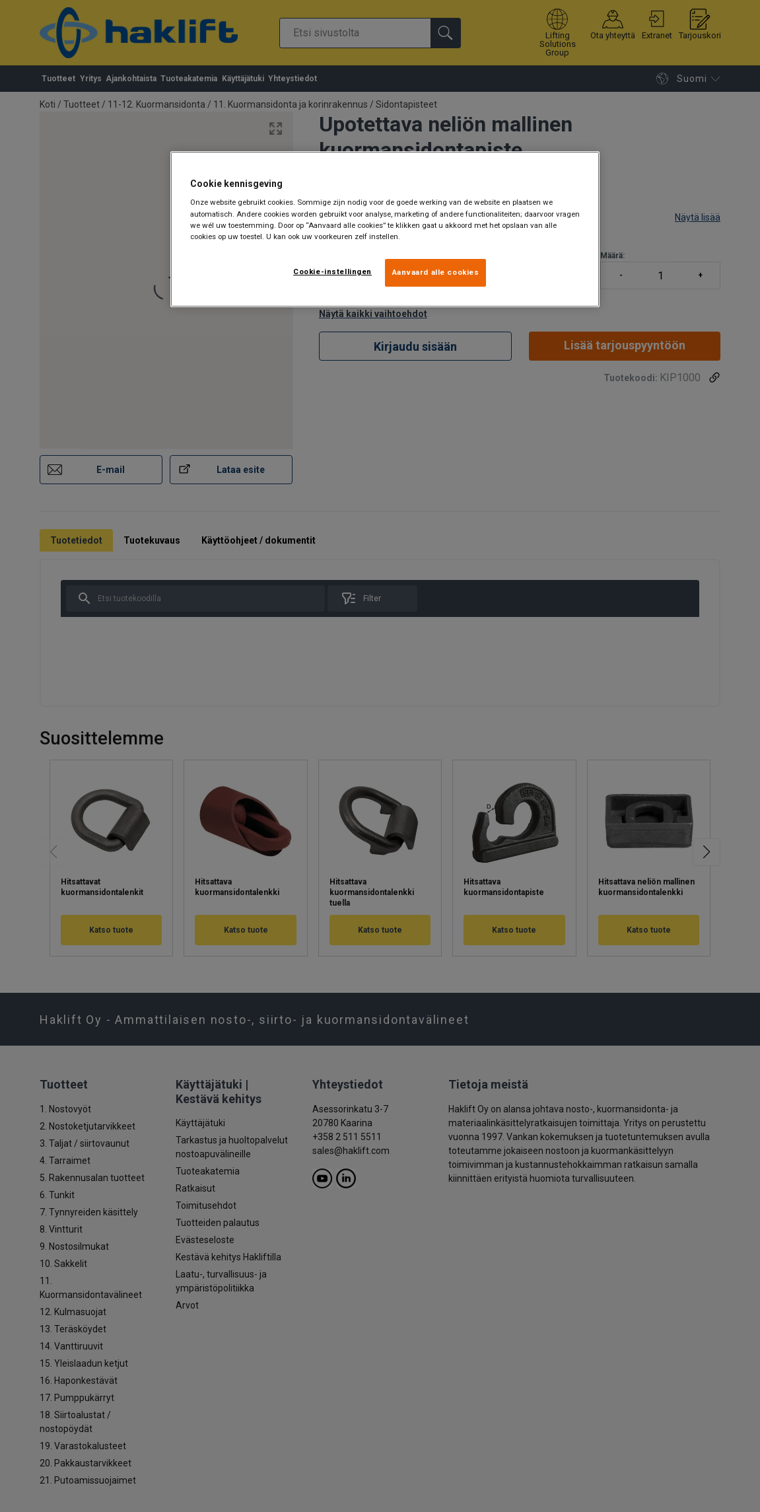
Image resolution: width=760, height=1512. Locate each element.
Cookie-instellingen (332, 271)
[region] (385, 229)
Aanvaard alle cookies (435, 272)
